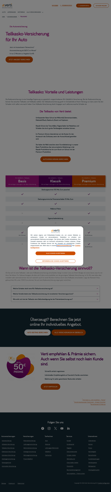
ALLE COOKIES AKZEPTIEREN (55, 253)
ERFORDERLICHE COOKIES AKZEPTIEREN (55, 261)
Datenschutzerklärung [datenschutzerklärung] (64, 245)
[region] (55, 246)
